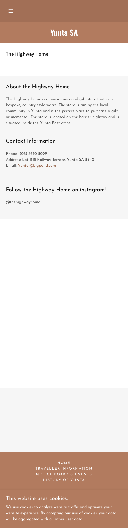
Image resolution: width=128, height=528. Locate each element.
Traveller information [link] (64, 469)
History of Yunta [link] (64, 480)
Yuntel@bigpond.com (37, 166)
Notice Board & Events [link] (64, 474)
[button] (11, 11)
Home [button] (63, 463)
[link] (64, 32)
